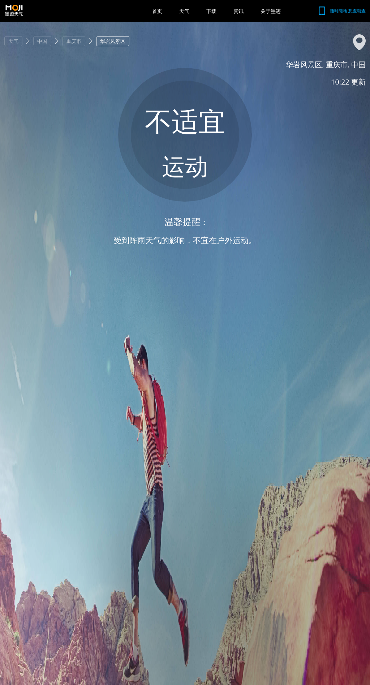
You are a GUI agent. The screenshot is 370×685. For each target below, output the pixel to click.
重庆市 (73, 41)
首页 (157, 11)
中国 (42, 41)
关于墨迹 (271, 11)
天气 (184, 11)
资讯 (238, 11)
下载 (211, 11)
